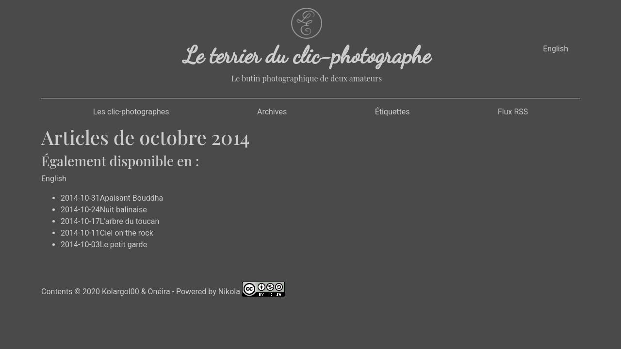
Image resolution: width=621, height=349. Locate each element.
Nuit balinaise (123, 209)
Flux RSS (513, 111)
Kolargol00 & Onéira (136, 291)
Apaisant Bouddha (131, 198)
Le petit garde (123, 244)
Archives (272, 111)
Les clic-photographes (131, 111)
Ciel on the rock (126, 233)
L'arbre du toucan (130, 221)
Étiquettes (392, 111)
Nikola (229, 291)
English (555, 48)
